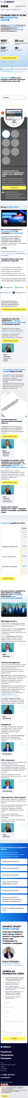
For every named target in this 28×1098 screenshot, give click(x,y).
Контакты (3, 1070)
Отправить (14, 1038)
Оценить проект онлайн (9, 58)
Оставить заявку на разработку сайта (14, 309)
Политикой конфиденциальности (12, 1034)
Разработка (6, 1052)
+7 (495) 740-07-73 (7, 965)
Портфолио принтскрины (8, 1064)
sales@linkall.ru (18, 965)
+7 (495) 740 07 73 (20, 6)
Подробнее (14, 187)
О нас (2, 1062)
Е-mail (6, 1017)
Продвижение (7, 1055)
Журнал (3, 1066)
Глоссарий (4, 1068)
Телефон (7, 1012)
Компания (7, 1002)
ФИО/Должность (9, 1007)
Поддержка (6, 1058)
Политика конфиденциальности (10, 1092)
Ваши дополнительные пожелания (14, 1021)
